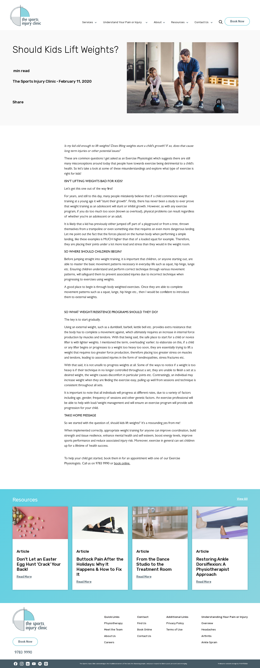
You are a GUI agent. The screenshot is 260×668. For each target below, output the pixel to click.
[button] (92, 22)
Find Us (141, 623)
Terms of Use (174, 629)
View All (242, 499)
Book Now (237, 21)
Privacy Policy (175, 623)
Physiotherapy (113, 623)
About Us (110, 636)
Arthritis (206, 636)
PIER (241, 664)
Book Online (144, 629)
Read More (24, 576)
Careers (109, 642)
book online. (122, 463)
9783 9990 (23, 653)
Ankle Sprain (209, 642)
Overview (207, 623)
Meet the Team (113, 629)
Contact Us (144, 636)
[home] (28, 15)
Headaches (208, 629)
